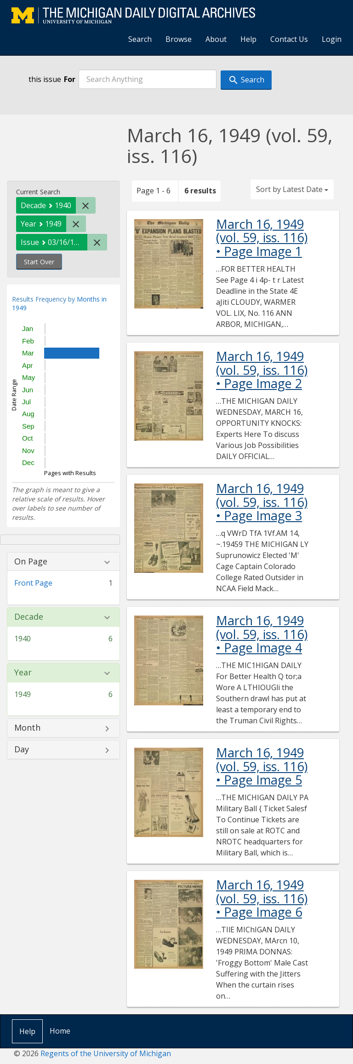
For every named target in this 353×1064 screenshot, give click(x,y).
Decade (28, 617)
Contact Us (289, 39)
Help (248, 39)
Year (23, 672)
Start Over (39, 261)
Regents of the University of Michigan (105, 1053)
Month (27, 728)
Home (60, 1031)
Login (332, 39)
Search (140, 39)
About (216, 39)
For (69, 79)
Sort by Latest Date (292, 189)
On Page (30, 561)
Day (21, 749)
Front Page (33, 583)
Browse (178, 39)
